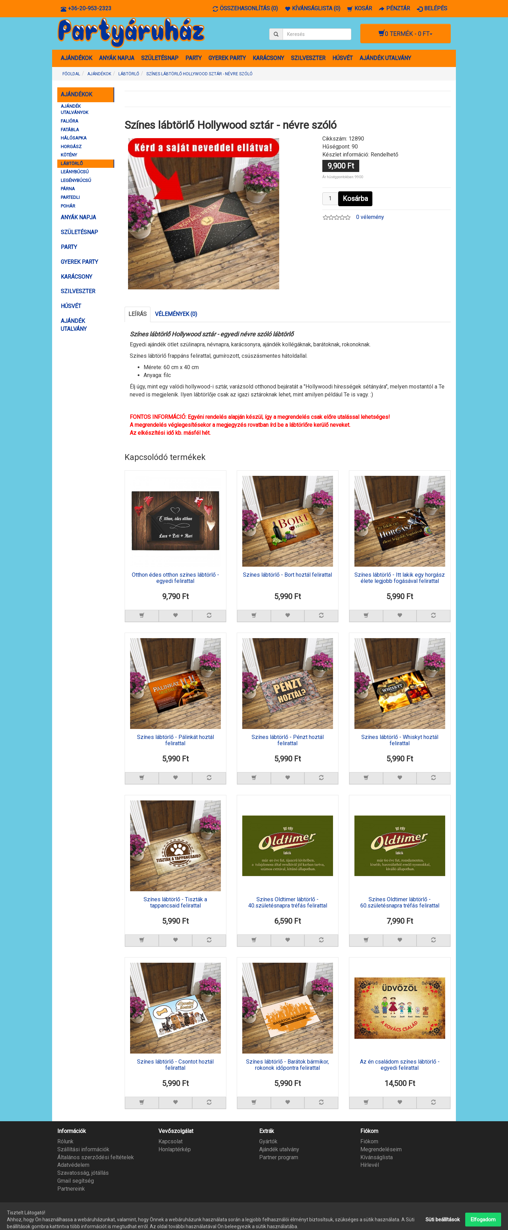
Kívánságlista (376, 1157)
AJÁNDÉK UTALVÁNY (385, 58)
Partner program (278, 1157)
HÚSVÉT (342, 58)
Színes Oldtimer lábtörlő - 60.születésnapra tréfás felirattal (399, 902)
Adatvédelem (73, 1165)
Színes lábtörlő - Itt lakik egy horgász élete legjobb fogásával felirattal (399, 578)
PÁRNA (68, 188)
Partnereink (71, 1188)
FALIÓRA (69, 121)
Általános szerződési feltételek (95, 1157)
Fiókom (369, 1141)
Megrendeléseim (381, 1149)
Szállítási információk (83, 1149)
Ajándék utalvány (279, 1149)
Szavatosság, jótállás (83, 1173)
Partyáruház (441, 1220)
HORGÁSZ (71, 146)
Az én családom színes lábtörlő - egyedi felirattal (400, 1065)
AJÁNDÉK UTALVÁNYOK (74, 109)
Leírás (137, 314)
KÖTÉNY (69, 154)
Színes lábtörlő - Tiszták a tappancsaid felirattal (175, 902)
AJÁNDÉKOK (76, 58)
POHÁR (68, 206)
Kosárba (355, 198)
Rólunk (65, 1141)
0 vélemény (370, 217)
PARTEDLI (70, 197)
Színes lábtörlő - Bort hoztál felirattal (287, 575)
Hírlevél (369, 1165)
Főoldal (71, 73)
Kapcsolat (170, 1141)
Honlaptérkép (174, 1149)
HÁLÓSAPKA (74, 138)
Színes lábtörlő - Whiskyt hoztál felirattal (399, 740)
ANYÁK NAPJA (116, 58)
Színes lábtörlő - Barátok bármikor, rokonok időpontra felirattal (287, 1065)
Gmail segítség (75, 1181)
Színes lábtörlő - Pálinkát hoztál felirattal (175, 740)
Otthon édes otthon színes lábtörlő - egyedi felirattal (175, 578)
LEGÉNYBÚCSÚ (76, 180)
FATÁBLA (70, 129)
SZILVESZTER (308, 58)
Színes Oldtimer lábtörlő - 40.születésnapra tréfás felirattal (287, 902)
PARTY (193, 58)
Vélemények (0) (176, 314)
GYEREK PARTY (227, 58)
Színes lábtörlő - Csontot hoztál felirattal (175, 1065)
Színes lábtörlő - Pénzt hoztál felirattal (288, 740)
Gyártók (268, 1141)
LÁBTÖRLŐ (72, 163)
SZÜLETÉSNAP (159, 58)
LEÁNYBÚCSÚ (75, 171)
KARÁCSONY (268, 58)
